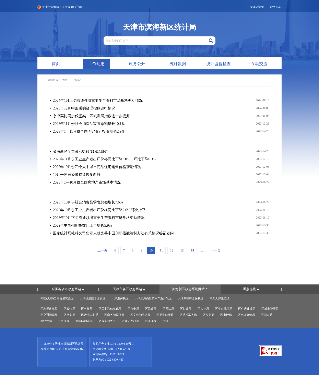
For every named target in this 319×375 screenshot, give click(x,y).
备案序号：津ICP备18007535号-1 (113, 343)
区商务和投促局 (114, 314)
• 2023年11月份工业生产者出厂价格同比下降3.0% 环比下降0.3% (103, 159)
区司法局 (168, 308)
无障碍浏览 (257, 7)
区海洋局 (150, 321)
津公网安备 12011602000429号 (111, 349)
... (202, 250)
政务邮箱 (276, 7)
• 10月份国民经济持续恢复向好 (75, 175)
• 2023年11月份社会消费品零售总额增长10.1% (87, 124)
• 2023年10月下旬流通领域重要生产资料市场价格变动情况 (97, 218)
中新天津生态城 (219, 298)
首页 (65, 80)
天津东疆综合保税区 (190, 298)
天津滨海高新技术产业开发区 (153, 298)
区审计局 (226, 314)
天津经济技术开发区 (92, 298)
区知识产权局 (130, 321)
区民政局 (150, 308)
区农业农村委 (89, 314)
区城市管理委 (270, 308)
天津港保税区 (120, 298)
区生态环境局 (223, 308)
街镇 (165, 321)
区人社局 (203, 308)
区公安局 (133, 308)
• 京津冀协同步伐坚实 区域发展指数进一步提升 (90, 116)
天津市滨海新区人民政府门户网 (59, 7)
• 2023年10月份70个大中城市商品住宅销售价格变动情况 (95, 167)
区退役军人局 (188, 314)
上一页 (102, 250)
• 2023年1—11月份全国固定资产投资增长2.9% (87, 131)
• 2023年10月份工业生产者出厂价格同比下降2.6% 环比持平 (98, 210)
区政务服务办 (107, 321)
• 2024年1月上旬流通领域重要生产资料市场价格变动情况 (96, 100)
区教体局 (69, 308)
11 (161, 250)
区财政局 (185, 308)
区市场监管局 (246, 314)
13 (182, 250)
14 (192, 250)
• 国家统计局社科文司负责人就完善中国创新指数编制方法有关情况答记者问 (112, 233)
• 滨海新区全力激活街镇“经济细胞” (78, 151)
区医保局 (63, 321)
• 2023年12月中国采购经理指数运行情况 (82, 108)
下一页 (216, 250)
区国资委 (266, 314)
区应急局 (208, 314)
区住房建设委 (246, 308)
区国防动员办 (84, 321)
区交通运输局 (49, 314)
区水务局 (69, 314)
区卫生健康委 (165, 314)
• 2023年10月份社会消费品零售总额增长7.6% (86, 202)
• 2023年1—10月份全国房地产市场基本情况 (85, 182)
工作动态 (76, 80)
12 (171, 250)
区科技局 (87, 308)
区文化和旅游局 (140, 314)
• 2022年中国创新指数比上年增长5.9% (81, 225)
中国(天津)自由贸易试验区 (57, 298)
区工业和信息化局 (110, 308)
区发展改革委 (49, 308)
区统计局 (46, 321)
